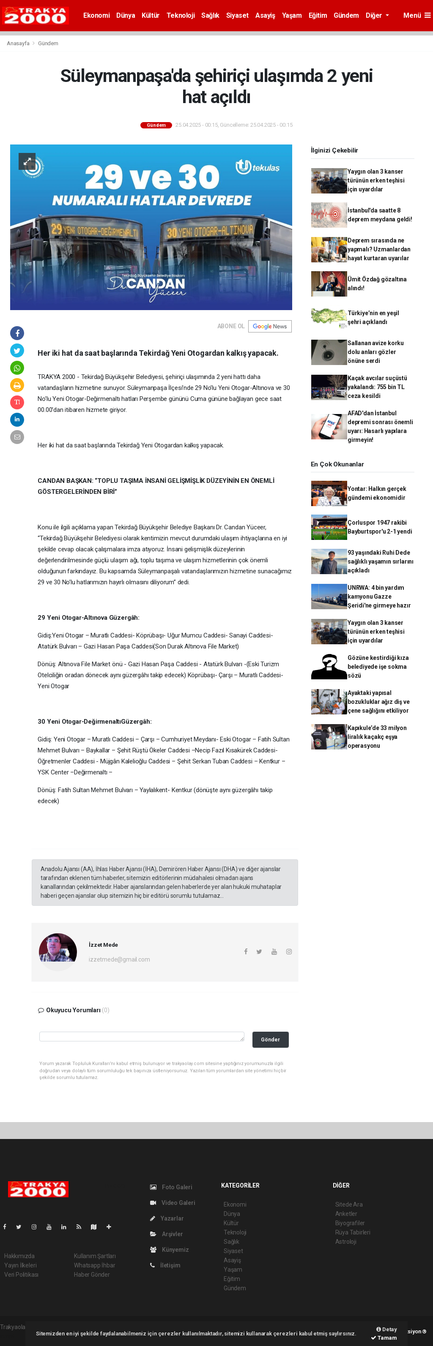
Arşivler (166, 1234)
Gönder (270, 1039)
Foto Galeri (171, 1187)
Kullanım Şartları (95, 1256)
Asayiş (265, 15)
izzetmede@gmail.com (119, 959)
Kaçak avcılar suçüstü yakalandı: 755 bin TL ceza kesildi (377, 387)
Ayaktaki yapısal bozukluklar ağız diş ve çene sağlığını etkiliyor (379, 701)
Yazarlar (167, 1218)
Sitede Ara (349, 1204)
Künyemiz (169, 1249)
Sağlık (210, 15)
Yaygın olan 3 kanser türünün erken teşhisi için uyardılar (376, 180)
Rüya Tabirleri (352, 1232)
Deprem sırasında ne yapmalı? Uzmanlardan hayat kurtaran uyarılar (379, 249)
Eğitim (318, 15)
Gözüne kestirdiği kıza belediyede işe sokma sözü (378, 666)
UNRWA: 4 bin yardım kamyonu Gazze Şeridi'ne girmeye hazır (379, 596)
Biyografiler (350, 1223)
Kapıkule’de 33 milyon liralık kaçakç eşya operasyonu (377, 737)
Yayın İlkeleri (20, 1265)
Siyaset (237, 15)
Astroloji (345, 1241)
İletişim (165, 1265)
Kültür (151, 15)
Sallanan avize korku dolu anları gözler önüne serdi (376, 352)
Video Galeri (172, 1202)
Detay (386, 1329)
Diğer (375, 15)
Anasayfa (18, 43)
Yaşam (292, 15)
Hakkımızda (19, 1256)
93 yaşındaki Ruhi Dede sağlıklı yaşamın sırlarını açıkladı (381, 561)
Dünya (125, 15)
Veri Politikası (21, 1274)
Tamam (384, 1338)
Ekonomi (96, 15)
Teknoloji (181, 15)
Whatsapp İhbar (94, 1265)
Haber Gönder (92, 1274)
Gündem (346, 15)
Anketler (346, 1213)
